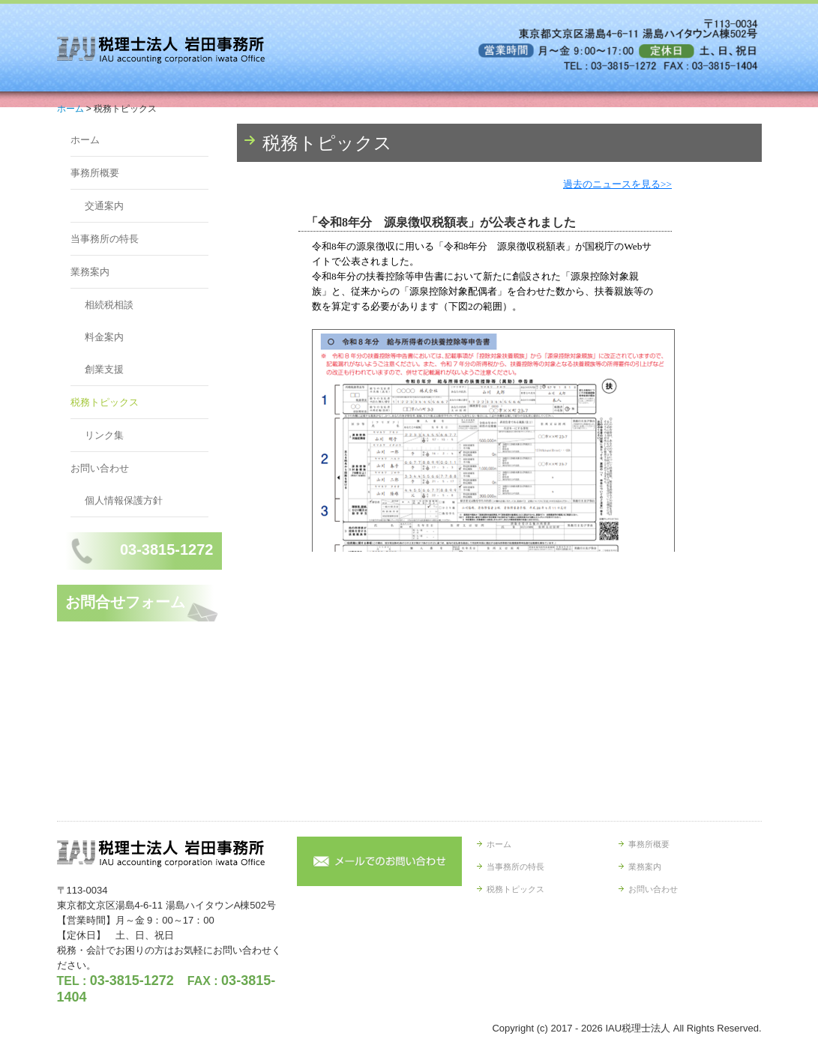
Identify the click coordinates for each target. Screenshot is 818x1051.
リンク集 (104, 435)
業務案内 (89, 271)
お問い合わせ (99, 468)
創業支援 (104, 369)
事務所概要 (94, 172)
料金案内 (104, 337)
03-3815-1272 (132, 980)
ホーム (85, 139)
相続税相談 (109, 304)
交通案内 (104, 205)
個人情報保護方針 (124, 500)
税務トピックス (104, 402)
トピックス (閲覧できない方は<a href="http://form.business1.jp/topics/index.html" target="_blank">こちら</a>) (499, 364)
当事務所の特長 (104, 238)
